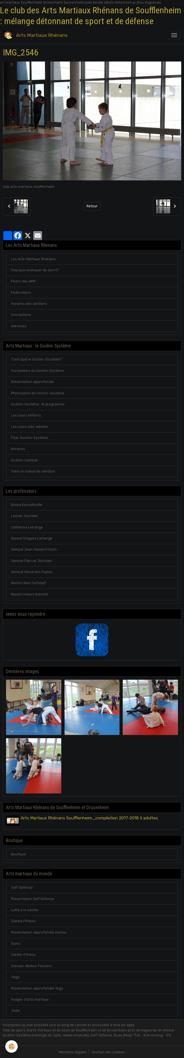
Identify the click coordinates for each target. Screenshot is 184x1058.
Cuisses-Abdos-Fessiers (31, 965)
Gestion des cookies (108, 1052)
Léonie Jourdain (24, 516)
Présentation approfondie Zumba (38, 932)
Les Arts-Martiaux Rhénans (33, 259)
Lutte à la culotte (25, 909)
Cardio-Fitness (23, 954)
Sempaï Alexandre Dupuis (32, 572)
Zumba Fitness (23, 920)
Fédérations (21, 293)
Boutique (18, 853)
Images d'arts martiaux (30, 999)
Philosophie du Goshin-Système (37, 393)
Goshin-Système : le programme (38, 404)
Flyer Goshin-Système (29, 438)
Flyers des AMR (23, 281)
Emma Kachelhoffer (27, 505)
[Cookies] (12, 1046)
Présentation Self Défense (32, 898)
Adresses (19, 326)
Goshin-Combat (24, 460)
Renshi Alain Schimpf (28, 583)
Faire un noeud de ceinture (33, 471)
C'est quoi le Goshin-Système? (36, 359)
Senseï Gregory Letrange (31, 538)
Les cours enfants (26, 415)
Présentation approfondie (32, 382)
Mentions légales (73, 1052)
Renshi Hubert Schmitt (29, 594)
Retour (92, 206)
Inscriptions (21, 315)
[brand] (37, 35)
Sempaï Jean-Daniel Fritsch (34, 549)
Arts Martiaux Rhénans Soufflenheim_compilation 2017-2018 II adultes (90, 818)
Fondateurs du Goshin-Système (37, 371)
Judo (15, 1010)
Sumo (16, 943)
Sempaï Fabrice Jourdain (31, 561)
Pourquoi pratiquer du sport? (35, 270)
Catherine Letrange (27, 527)
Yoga (15, 976)
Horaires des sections (29, 304)
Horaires (18, 449)
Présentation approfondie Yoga (37, 988)
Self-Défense (22, 887)
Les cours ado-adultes (29, 427)
